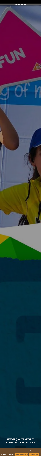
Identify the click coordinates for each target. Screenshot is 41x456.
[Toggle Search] (2, 2)
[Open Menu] (38, 2)
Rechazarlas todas (34, 454)
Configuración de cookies (7, 454)
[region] (20, 452)
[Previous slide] (1, 229)
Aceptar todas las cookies (22, 454)
